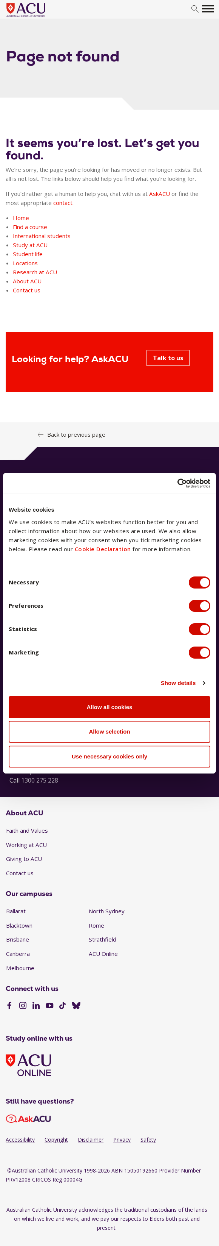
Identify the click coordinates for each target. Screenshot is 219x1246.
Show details (178, 683)
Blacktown (19, 925)
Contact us (26, 290)
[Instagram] (22, 1006)
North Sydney (107, 911)
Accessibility (20, 1139)
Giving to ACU (24, 858)
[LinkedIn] (36, 1006)
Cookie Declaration (103, 549)
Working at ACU (26, 845)
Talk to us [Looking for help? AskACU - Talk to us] (168, 358)
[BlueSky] (76, 1006)
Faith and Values (27, 830)
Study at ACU (30, 245)
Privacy (122, 1139)
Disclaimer (90, 1139)
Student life (28, 254)
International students (42, 236)
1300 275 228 (39, 780)
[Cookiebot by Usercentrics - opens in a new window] (177, 483)
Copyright (56, 1139)
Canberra (18, 953)
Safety (148, 1139)
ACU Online (103, 953)
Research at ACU (35, 272)
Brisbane (17, 939)
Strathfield (102, 939)
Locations (25, 263)
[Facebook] (9, 1006)
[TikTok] (62, 1006)
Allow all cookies (110, 707)
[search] (195, 9)
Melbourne (20, 968)
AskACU (159, 193)
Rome (96, 925)
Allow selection (109, 731)
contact (62, 202)
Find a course (30, 227)
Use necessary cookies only (109, 756)
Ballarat (16, 911)
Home (21, 218)
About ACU (27, 281)
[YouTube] (49, 1006)
